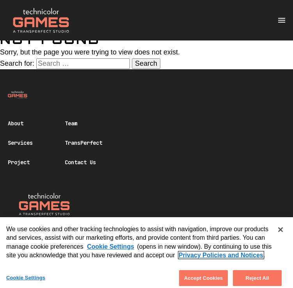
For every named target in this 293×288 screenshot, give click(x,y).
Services (20, 142)
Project (19, 162)
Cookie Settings (110, 249)
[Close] (280, 232)
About (15, 123)
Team (71, 123)
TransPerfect (83, 142)
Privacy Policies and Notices (221, 258)
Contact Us (80, 162)
